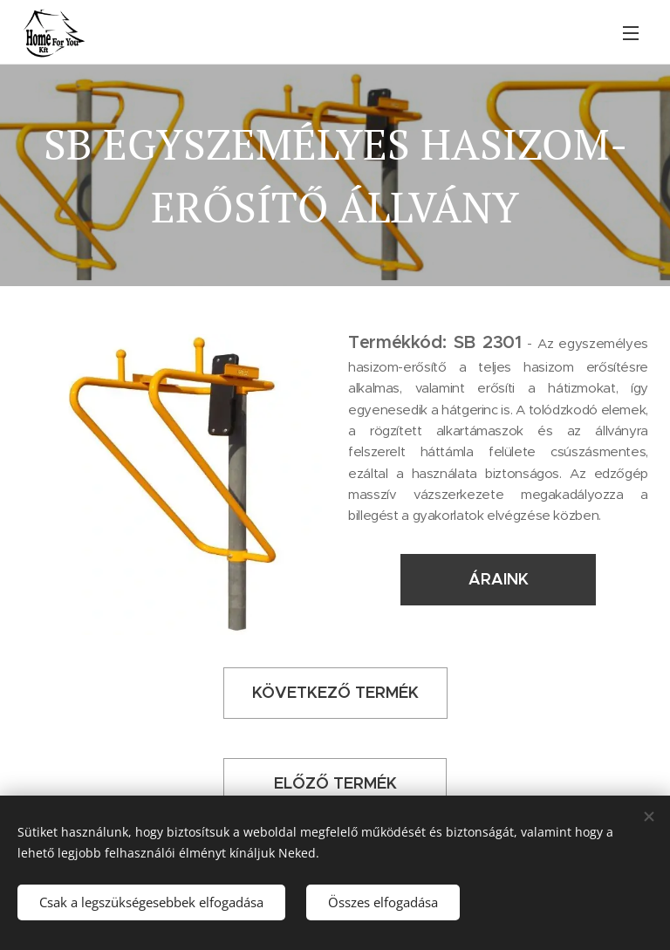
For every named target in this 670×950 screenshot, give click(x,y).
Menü (631, 33)
